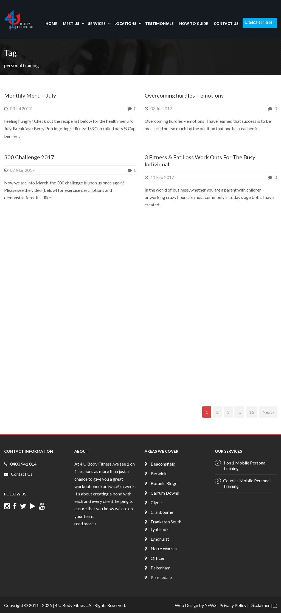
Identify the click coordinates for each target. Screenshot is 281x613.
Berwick (159, 473)
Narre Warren (164, 548)
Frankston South (166, 521)
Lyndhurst (160, 538)
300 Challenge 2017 (29, 157)
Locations (125, 23)
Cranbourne (162, 512)
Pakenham (160, 567)
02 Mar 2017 (22, 170)
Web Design (186, 605)
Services (97, 23)
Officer (158, 558)
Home (51, 23)
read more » (85, 523)
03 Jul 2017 (21, 108)
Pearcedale (161, 577)
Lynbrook (160, 529)
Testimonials (159, 23)
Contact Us (226, 23)
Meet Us (71, 23)
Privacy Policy (233, 605)
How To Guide (193, 23)
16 (251, 412)
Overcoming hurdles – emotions (184, 95)
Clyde (156, 502)
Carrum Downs (165, 492)
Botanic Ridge (164, 483)
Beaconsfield (163, 463)
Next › (268, 412)
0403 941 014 (260, 23)
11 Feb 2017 (162, 177)
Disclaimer (259, 605)
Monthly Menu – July (30, 95)
